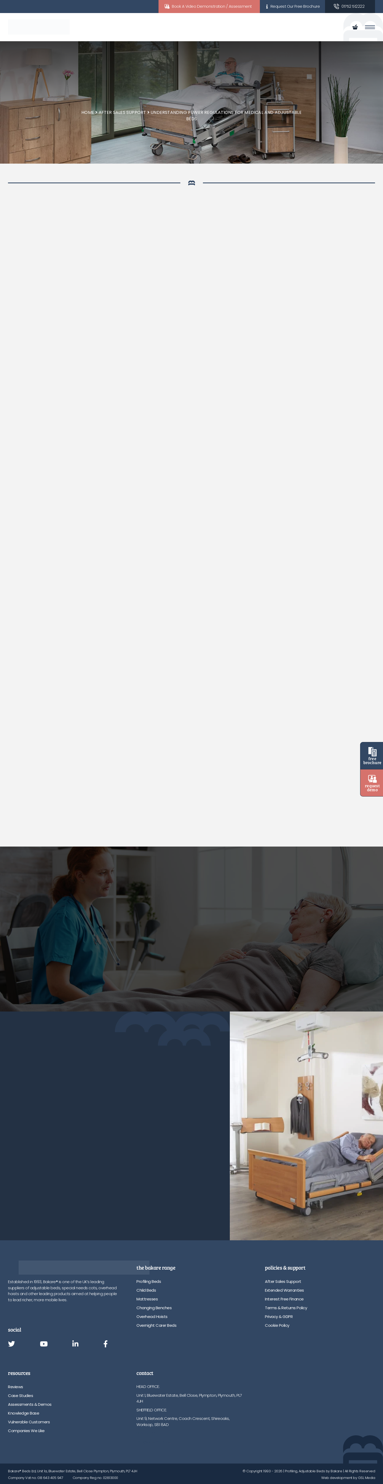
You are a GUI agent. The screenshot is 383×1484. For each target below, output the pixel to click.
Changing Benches (154, 1308)
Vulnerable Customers (29, 1422)
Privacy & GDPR (279, 1316)
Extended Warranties (284, 1290)
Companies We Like (26, 1430)
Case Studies (20, 1395)
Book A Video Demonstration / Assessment (212, 6)
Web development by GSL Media (348, 1477)
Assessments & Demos (30, 1404)
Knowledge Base (23, 1413)
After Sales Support (122, 112)
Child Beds (146, 1290)
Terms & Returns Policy (286, 1308)
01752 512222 (353, 6)
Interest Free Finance (284, 1299)
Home (87, 112)
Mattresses (147, 1299)
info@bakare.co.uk (153, 1442)
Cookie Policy (277, 1325)
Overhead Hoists (152, 1316)
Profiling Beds (148, 1281)
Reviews (15, 1387)
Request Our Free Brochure (295, 6)
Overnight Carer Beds (156, 1325)
